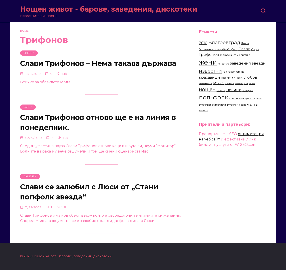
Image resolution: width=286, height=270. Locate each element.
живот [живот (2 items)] (221, 63)
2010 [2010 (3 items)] (203, 43)
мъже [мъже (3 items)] (218, 83)
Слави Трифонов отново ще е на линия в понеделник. (98, 122)
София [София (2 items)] (255, 49)
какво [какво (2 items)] (231, 71)
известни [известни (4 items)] (210, 71)
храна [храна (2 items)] (242, 104)
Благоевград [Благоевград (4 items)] (224, 42)
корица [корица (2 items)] (240, 71)
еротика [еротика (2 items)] (245, 55)
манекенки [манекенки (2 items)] (205, 83)
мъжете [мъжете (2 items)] (229, 83)
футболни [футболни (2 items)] (232, 104)
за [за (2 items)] (227, 63)
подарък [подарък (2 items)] (247, 90)
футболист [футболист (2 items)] (205, 104)
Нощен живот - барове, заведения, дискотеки (108, 9)
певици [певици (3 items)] (234, 90)
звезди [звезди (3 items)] (259, 63)
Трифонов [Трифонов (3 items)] (209, 54)
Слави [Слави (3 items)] (244, 49)
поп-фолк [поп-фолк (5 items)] (213, 97)
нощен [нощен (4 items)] (207, 89)
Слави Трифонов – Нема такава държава (98, 63)
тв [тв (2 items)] (253, 98)
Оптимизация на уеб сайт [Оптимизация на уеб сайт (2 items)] (215, 49)
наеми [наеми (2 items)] (239, 83)
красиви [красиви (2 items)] (226, 77)
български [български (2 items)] (226, 55)
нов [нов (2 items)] (246, 83)
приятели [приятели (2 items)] (235, 98)
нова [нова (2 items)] (252, 83)
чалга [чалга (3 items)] (252, 104)
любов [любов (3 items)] (250, 77)
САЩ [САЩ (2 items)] (234, 49)
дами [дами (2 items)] (236, 55)
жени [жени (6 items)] (208, 62)
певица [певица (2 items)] (221, 90)
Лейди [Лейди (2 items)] (245, 43)
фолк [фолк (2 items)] (259, 98)
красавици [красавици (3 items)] (209, 77)
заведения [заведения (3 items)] (240, 63)
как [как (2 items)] (225, 71)
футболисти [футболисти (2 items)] (219, 104)
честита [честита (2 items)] (203, 110)
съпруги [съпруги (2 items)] (247, 98)
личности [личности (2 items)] (237, 77)
